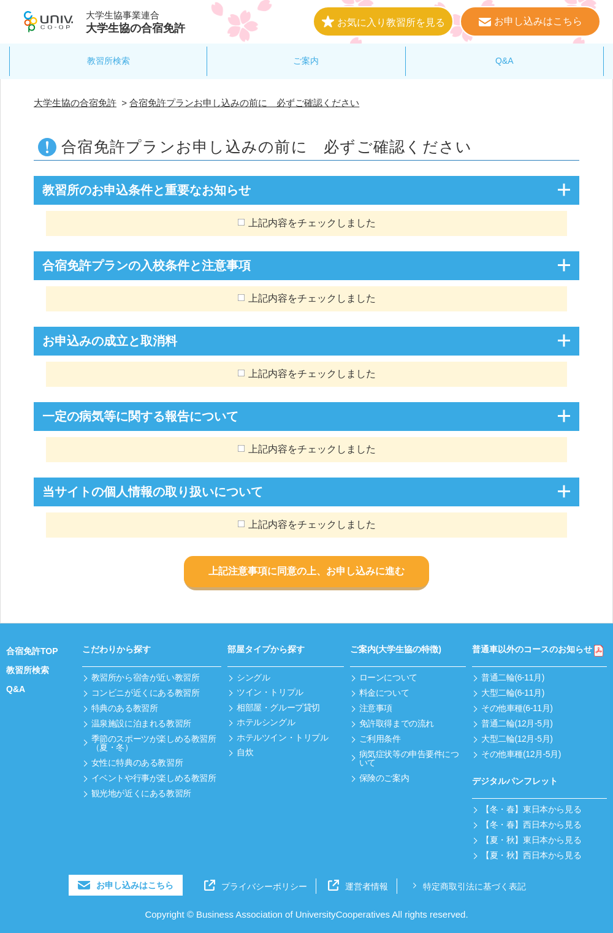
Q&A (504, 61)
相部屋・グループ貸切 (278, 707)
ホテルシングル (266, 722)
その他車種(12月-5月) (521, 754)
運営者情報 (358, 886)
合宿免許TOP (32, 651)
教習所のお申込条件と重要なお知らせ (146, 190)
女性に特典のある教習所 (137, 762)
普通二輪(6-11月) (512, 677)
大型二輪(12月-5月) (516, 739)
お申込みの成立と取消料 (109, 341)
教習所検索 (108, 61)
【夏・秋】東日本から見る (531, 840)
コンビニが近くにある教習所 (145, 693)
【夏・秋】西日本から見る (531, 855)
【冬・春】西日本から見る (531, 824)
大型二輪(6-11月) (512, 693)
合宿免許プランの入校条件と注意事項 (146, 265)
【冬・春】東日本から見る (531, 809)
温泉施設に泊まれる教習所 (141, 723)
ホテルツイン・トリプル (282, 737)
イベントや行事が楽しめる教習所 (153, 778)
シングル (253, 677)
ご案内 (306, 61)
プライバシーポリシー (255, 886)
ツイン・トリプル (270, 692)
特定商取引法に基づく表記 (467, 886)
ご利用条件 (380, 739)
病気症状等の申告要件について (409, 758)
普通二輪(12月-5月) (516, 723)
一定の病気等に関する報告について (140, 416)
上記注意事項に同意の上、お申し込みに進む (306, 571)
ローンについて (388, 677)
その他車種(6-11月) (516, 708)
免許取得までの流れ (396, 723)
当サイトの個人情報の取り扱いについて (152, 491)
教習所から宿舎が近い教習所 (145, 677)
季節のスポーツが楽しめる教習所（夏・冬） (153, 743)
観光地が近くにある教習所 (141, 793)
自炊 (245, 752)
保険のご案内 (384, 778)
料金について (384, 693)
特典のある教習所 (124, 708)
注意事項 (375, 708)
